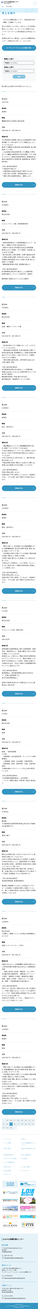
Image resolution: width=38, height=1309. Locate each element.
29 (22, 1120)
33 (4, 1124)
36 (15, 1124)
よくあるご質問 (26, 1167)
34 (7, 1124)
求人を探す (24, 1158)
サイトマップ (7, 1174)
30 (26, 1120)
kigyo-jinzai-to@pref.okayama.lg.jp (14, 1278)
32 (33, 1120)
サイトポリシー (26, 1170)
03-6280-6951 (8, 1275)
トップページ (7, 1139)
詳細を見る (19, 185)
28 (18, 1120)
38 (22, 1124)
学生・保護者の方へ (27, 1155)
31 (29, 1120)
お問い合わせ (7, 1167)
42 (4, 1128)
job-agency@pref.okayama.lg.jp (13, 1258)
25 (7, 1120)
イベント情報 (7, 1143)
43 (7, 1128)
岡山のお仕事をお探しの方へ (29, 1149)
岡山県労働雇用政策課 (10, 1184)
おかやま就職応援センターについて (29, 1143)
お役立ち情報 (7, 1170)
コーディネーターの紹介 (10, 1158)
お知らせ (24, 1139)
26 (11, 1120)
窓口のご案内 (7, 1148)
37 (18, 1124)
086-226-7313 (8, 1255)
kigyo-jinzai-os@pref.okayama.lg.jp (14, 1298)
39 (26, 1124)
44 (11, 1128)
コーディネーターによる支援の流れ (19, 48)
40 (29, 1124)
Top (3, 6)
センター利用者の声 (9, 1162)
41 (33, 1124)
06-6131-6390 (8, 1296)
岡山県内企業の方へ (9, 1155)
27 (15, 1120)
